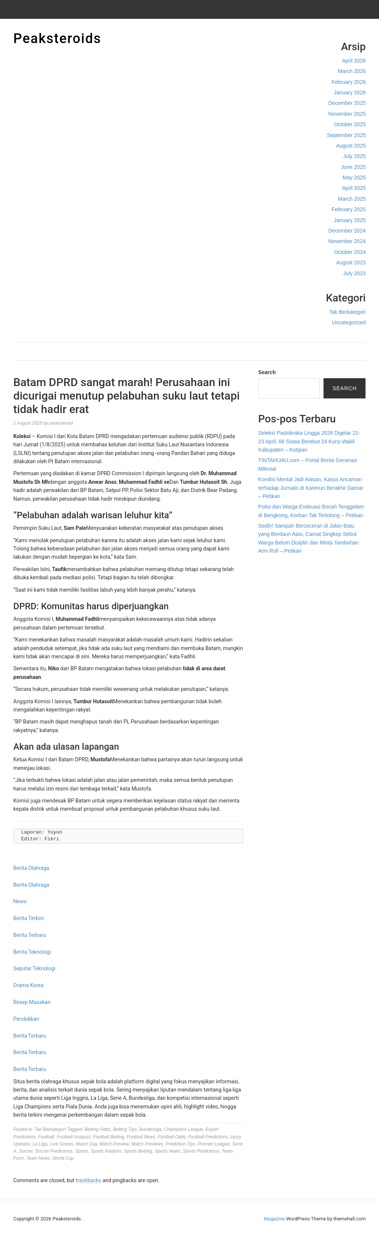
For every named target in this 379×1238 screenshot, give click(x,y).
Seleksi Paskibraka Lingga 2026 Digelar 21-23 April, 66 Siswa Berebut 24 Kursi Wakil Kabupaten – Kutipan (309, 441)
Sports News (167, 1151)
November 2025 (347, 114)
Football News (141, 1137)
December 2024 (347, 231)
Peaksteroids (57, 38)
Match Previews (147, 1144)
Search (267, 372)
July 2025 (354, 156)
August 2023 (351, 262)
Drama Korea (28, 985)
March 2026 (352, 71)
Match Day (86, 1144)
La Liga (40, 1144)
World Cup (63, 1158)
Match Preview (114, 1144)
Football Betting (108, 1137)
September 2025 (346, 135)
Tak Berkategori (347, 312)
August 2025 (351, 146)
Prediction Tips (180, 1144)
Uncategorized (349, 322)
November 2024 (347, 241)
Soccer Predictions (54, 1151)
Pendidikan (26, 1019)
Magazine (274, 1219)
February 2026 (348, 82)
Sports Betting (138, 1151)
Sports (81, 1151)
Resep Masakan (32, 1002)
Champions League (183, 1129)
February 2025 (348, 209)
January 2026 (350, 92)
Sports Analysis (106, 1151)
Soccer (26, 1151)
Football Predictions (208, 1137)
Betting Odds (97, 1129)
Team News (38, 1158)
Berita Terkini (28, 918)
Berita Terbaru (29, 935)
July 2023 (354, 273)
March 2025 (352, 199)
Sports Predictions (201, 1151)
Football (46, 1137)
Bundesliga (150, 1129)
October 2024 (350, 252)
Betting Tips (124, 1129)
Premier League (213, 1144)
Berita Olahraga (31, 868)
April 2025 (354, 188)
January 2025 (350, 220)
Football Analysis (73, 1137)
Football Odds (172, 1137)
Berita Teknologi (32, 952)
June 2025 (353, 167)
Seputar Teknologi (34, 968)
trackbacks (88, 1180)
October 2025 (350, 124)
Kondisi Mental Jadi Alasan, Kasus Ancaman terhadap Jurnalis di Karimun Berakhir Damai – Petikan (310, 487)
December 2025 (347, 103)
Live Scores (61, 1144)
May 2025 (354, 177)
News (20, 901)
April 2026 (354, 61)
